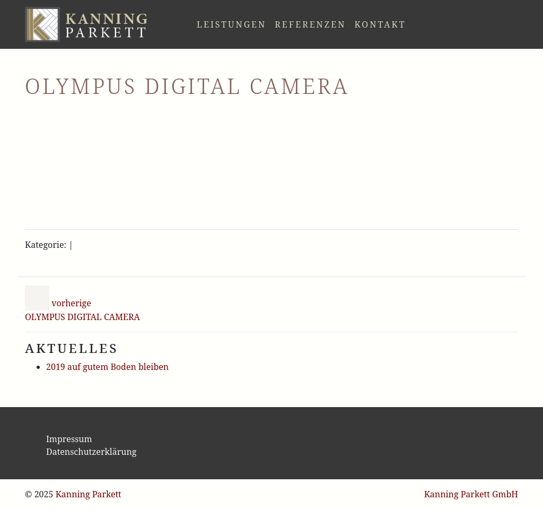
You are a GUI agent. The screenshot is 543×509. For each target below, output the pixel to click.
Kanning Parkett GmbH (471, 494)
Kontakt (380, 24)
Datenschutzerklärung (91, 452)
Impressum (69, 439)
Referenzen (310, 24)
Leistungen (231, 24)
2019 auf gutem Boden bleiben (107, 367)
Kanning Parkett (88, 494)
